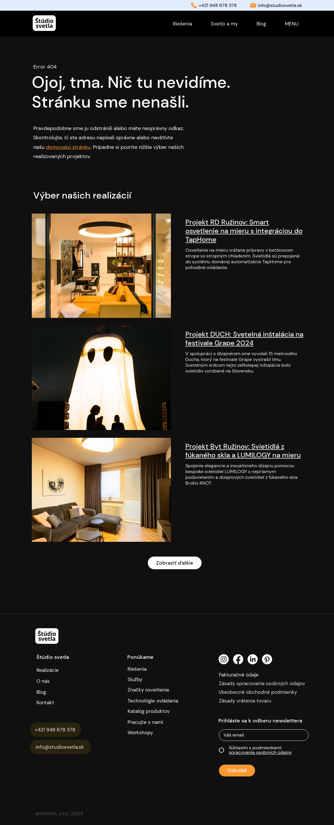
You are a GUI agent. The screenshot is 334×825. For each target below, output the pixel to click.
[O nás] (61, 681)
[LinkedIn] (253, 659)
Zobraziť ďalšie (174, 562)
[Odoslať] (237, 770)
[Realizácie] (52, 670)
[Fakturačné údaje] (251, 674)
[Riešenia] (155, 669)
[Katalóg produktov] (150, 711)
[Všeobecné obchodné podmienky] (264, 692)
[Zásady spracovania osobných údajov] (265, 683)
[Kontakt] (63, 702)
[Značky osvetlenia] (155, 689)
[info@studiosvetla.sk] (60, 747)
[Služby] (155, 679)
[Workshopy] (150, 732)
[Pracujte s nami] (150, 722)
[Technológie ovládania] (155, 700)
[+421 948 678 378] (55, 729)
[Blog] (47, 692)
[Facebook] (238, 659)
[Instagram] (224, 659)
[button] (292, 23)
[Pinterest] (267, 659)
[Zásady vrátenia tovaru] (265, 700)
